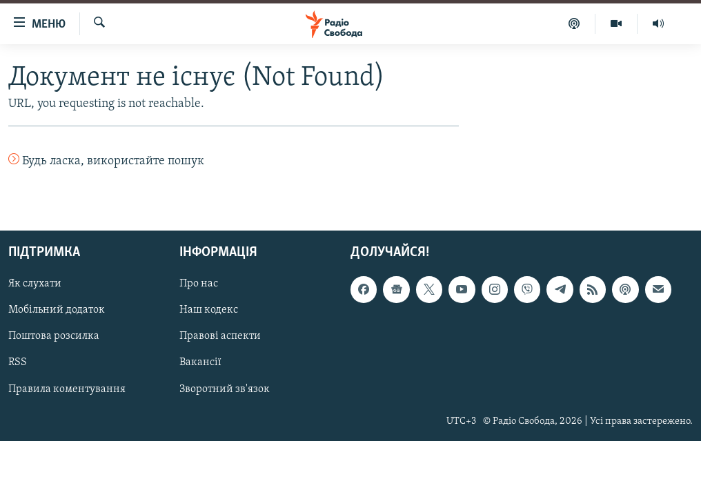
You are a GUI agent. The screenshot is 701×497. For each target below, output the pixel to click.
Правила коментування (67, 388)
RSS (17, 362)
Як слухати (34, 283)
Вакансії (200, 362)
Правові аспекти (220, 336)
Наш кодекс (208, 309)
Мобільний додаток (56, 309)
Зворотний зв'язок (224, 388)
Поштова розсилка (53, 336)
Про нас (198, 283)
